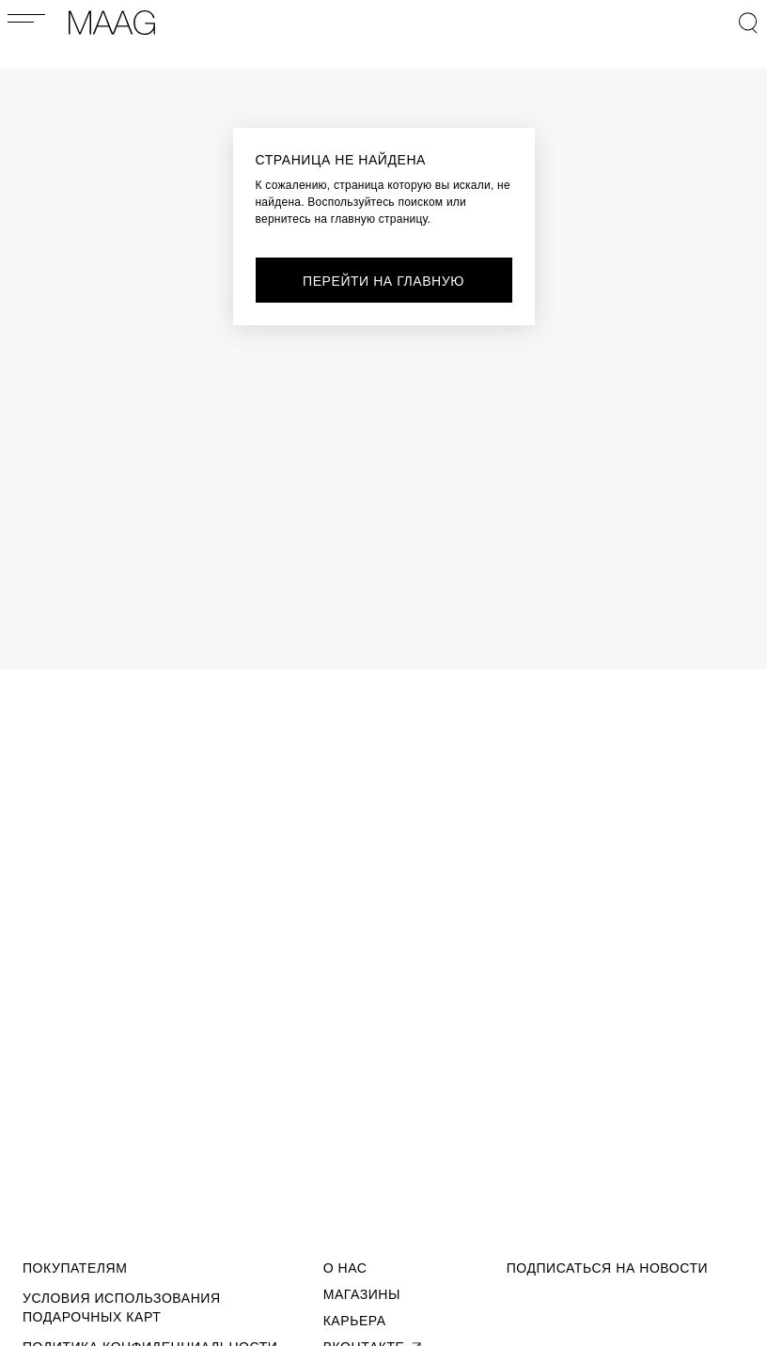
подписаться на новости (608, 1268)
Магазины (361, 1294)
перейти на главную (383, 281)
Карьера (354, 1320)
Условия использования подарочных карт (122, 1307)
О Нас (345, 1268)
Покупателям (75, 1268)
